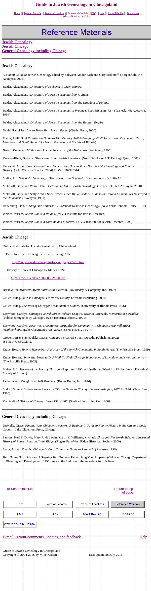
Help (102, 13)
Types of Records (32, 13)
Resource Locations (54, 13)
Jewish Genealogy (17, 42)
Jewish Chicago (15, 46)
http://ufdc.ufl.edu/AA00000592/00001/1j (39, 278)
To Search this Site (20, 489)
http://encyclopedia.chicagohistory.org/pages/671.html (48, 262)
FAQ (93, 13)
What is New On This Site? (76, 16)
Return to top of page (123, 490)
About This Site (115, 13)
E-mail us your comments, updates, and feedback (42, 537)
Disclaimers (133, 13)
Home (17, 13)
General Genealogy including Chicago (34, 51)
